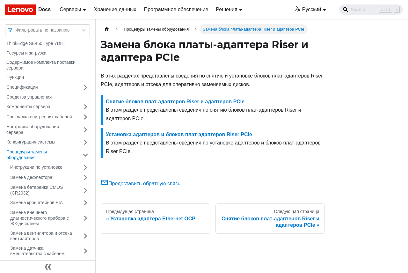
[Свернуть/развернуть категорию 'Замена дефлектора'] (85, 178)
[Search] (371, 9)
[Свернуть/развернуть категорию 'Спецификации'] (85, 87)
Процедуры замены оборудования (26, 154)
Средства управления (29, 97)
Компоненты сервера (28, 106)
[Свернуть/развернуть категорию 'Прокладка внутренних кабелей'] (85, 117)
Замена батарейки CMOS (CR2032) (36, 190)
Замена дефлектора (31, 177)
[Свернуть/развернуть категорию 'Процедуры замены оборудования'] (85, 154)
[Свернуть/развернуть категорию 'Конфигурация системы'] (85, 142)
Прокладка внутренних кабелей (39, 116)
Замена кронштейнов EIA (36, 202)
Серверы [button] (70, 9)
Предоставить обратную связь (140, 183)
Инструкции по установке (36, 167)
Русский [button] (307, 9)
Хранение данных (115, 9)
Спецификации (22, 87)
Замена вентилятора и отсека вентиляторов (41, 236)
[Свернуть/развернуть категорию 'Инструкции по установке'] (85, 167)
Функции (15, 77)
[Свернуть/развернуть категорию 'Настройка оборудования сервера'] (85, 129)
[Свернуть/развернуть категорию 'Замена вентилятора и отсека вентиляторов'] (85, 236)
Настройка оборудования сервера (32, 129)
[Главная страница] (107, 29)
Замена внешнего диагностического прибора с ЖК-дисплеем (39, 218)
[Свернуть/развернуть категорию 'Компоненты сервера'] (85, 107)
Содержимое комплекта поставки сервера (41, 65)
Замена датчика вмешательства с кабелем (37, 251)
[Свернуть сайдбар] (48, 266)
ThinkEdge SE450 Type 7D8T (35, 43)
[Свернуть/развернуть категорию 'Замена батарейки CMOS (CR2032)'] (85, 190)
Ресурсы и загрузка (26, 52)
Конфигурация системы (30, 141)
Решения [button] (226, 9)
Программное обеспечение (176, 9)
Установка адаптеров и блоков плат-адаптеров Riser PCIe (179, 134)
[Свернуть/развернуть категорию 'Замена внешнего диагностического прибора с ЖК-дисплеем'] (85, 218)
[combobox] (16, 30)
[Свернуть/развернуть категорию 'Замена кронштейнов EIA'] (85, 203)
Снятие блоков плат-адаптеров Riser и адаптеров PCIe (175, 101)
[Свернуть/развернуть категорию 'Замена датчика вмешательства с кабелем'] (85, 251)
